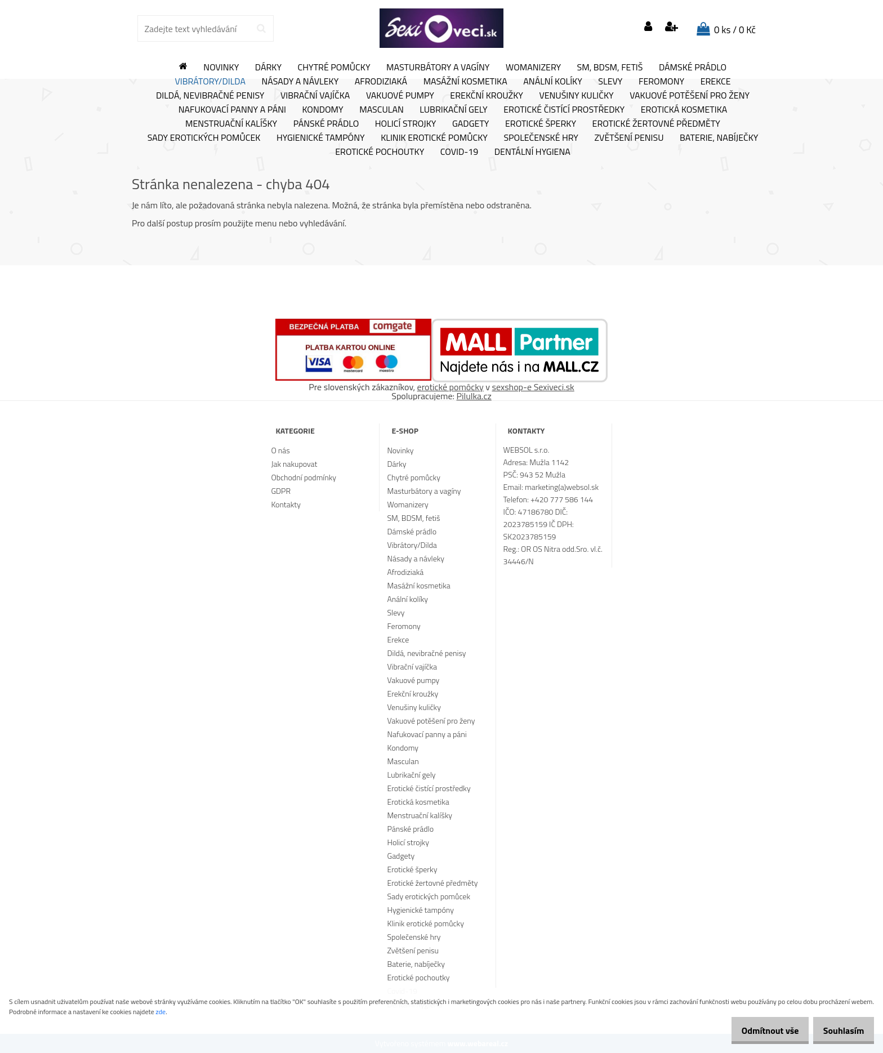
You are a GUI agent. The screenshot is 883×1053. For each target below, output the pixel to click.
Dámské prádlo (692, 67)
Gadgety (470, 124)
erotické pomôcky (450, 387)
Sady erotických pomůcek (204, 138)
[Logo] (441, 28)
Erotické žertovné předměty (656, 124)
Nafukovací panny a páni (232, 110)
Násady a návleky (299, 81)
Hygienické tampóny (321, 138)
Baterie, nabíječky (719, 138)
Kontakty (285, 504)
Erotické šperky (540, 124)
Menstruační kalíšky (231, 124)
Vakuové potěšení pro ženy (690, 96)
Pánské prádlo (326, 124)
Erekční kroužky (486, 96)
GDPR (281, 491)
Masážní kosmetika (465, 81)
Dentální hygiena (532, 152)
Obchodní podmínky (303, 477)
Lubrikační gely (453, 110)
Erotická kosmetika (684, 110)
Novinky (221, 67)
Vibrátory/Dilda (210, 81)
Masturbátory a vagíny (437, 67)
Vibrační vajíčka (315, 96)
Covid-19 (459, 152)
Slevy (610, 81)
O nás (280, 450)
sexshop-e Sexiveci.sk (533, 387)
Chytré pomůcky (334, 67)
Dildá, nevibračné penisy (210, 96)
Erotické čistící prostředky (564, 110)
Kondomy (323, 110)
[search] (261, 28)
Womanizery (533, 67)
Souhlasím (839, 1030)
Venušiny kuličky (576, 96)
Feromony (661, 81)
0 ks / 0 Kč (735, 30)
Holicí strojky (405, 124)
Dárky (268, 67)
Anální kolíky (552, 81)
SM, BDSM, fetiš (610, 67)
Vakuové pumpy (400, 96)
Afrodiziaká (381, 81)
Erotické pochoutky (379, 152)
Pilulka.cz (474, 396)
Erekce (716, 81)
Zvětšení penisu (629, 138)
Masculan (381, 110)
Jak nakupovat (294, 464)
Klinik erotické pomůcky (434, 138)
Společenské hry (540, 138)
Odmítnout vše (758, 1030)
